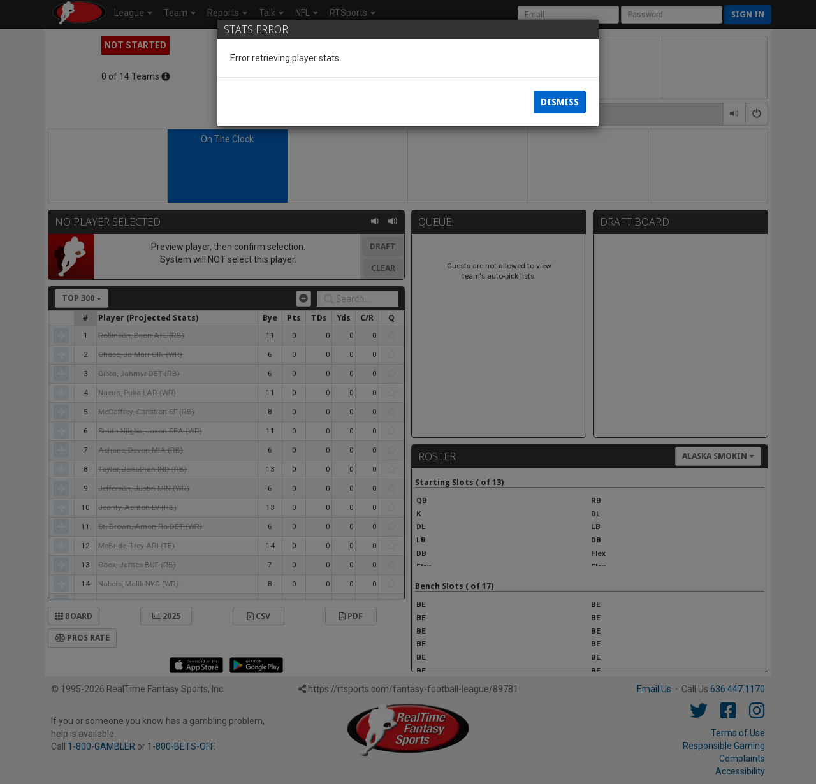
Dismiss (560, 102)
